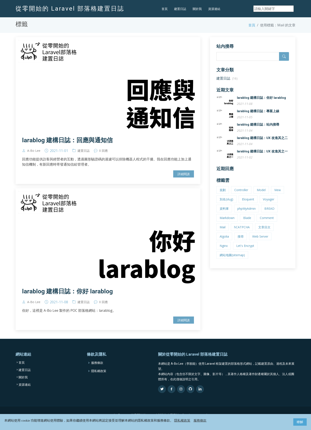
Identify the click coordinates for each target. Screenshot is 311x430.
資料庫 (224, 213)
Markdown (227, 222)
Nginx (224, 250)
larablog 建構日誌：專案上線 (258, 116)
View (277, 194)
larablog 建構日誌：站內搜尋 (258, 129)
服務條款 (200, 420)
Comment (267, 222)
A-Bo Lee (33, 155)
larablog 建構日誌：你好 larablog (67, 295)
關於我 (197, 9)
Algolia (224, 241)
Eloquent (248, 204)
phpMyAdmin (246, 213)
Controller (241, 194)
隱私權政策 (182, 420)
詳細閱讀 (184, 178)
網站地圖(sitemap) (232, 259)
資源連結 (214, 9)
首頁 (165, 9)
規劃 (223, 194)
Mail (222, 232)
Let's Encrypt (245, 250)
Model (261, 194)
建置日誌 (180, 9)
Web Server (260, 241)
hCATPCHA (242, 232)
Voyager (268, 204)
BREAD (269, 213)
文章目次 (264, 232)
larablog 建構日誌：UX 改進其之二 (262, 142)
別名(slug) (226, 204)
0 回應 (103, 155)
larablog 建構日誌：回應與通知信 (67, 144)
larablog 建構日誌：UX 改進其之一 (262, 156)
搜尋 (241, 241)
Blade (247, 222)
